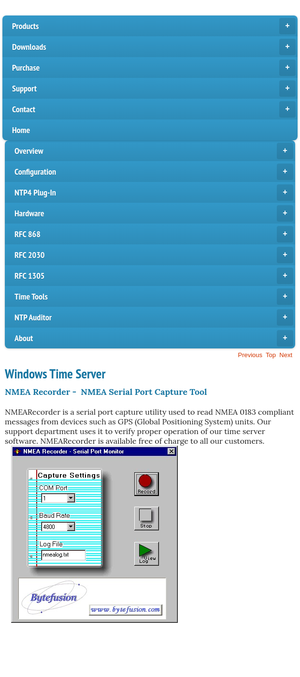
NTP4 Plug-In (153, 192)
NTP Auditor (153, 317)
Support (154, 88)
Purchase (154, 68)
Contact (154, 109)
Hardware (153, 213)
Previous (250, 355)
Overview (153, 151)
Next (285, 355)
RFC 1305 (153, 276)
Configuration (153, 172)
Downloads (154, 47)
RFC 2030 (153, 255)
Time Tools (153, 296)
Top (271, 355)
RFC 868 (153, 234)
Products (154, 26)
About (153, 338)
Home (21, 129)
